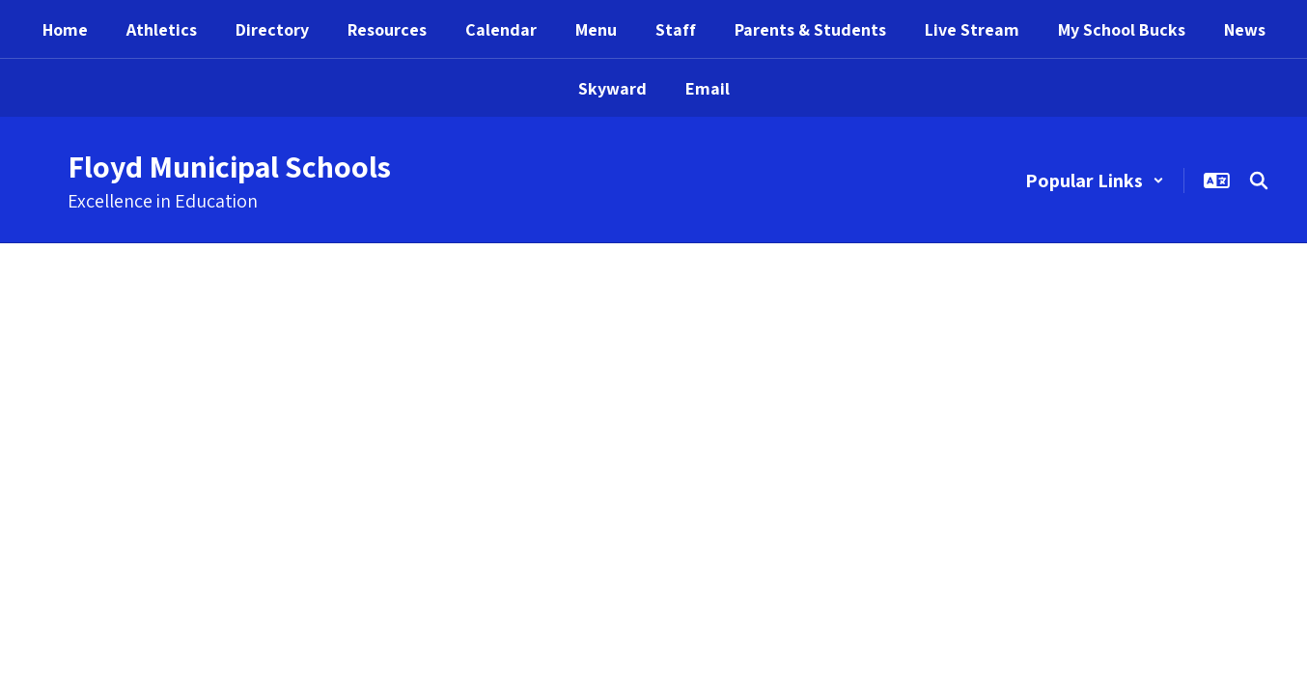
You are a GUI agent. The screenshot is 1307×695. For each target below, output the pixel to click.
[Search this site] (1258, 180)
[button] (1094, 180)
